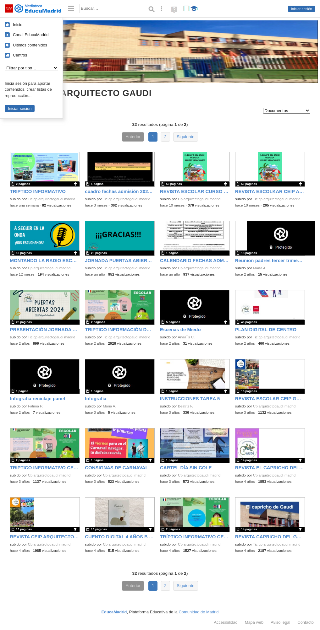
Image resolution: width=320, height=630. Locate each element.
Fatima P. (35, 406)
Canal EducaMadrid (30, 34)
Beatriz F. (185, 406)
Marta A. (260, 268)
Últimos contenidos (30, 45)
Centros (20, 55)
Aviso (280, 622)
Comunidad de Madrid (199, 612)
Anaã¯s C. (186, 337)
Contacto (305, 622)
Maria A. (109, 406)
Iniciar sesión (301, 9)
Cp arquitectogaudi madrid (199, 199)
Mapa (254, 622)
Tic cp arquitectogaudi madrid (51, 199)
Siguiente (186, 136)
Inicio (17, 24)
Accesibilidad (225, 622)
